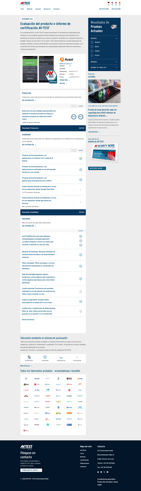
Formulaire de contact (31, 470)
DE (109, 4)
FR (116, 4)
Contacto (56, 9)
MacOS (95, 46)
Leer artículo (94, 132)
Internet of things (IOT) (98, 67)
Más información (29, 100)
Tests (22, 9)
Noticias (29, 9)
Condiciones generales (106, 479)
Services (38, 9)
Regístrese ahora (97, 168)
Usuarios (94, 38)
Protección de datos (105, 482)
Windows (95, 42)
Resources (47, 9)
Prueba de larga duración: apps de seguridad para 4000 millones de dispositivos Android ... (102, 112)
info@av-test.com (108, 459)
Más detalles (26, 366)
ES (120, 4)
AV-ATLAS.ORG (116, 9)
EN (112, 4)
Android (95, 51)
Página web (65, 80)
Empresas (94, 62)
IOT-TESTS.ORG (104, 9)
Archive (63, 83)
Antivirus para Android (110, 106)
